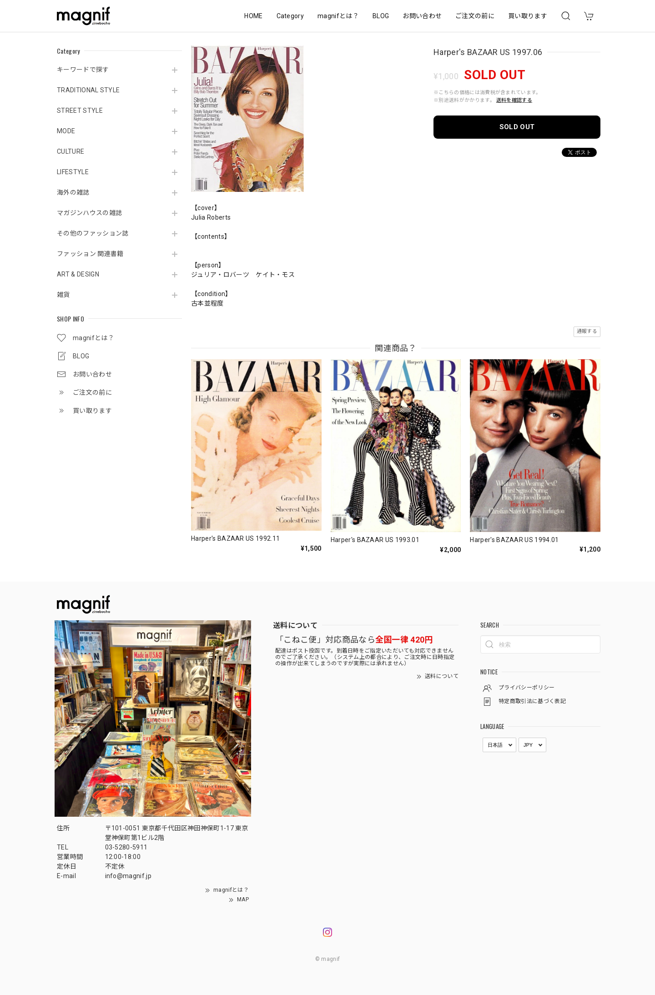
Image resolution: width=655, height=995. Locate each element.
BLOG (381, 16)
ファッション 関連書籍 (90, 253)
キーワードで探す (83, 69)
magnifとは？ (338, 16)
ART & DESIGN (78, 274)
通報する (587, 331)
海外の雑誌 (73, 192)
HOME (253, 16)
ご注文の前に (474, 16)
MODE (66, 131)
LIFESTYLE (73, 172)
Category (290, 16)
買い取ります (527, 16)
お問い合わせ (422, 16)
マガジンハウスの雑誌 (89, 212)
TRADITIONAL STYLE (88, 90)
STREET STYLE (80, 110)
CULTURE (70, 151)
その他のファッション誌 (93, 233)
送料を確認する (514, 100)
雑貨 (63, 294)
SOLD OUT (517, 127)
